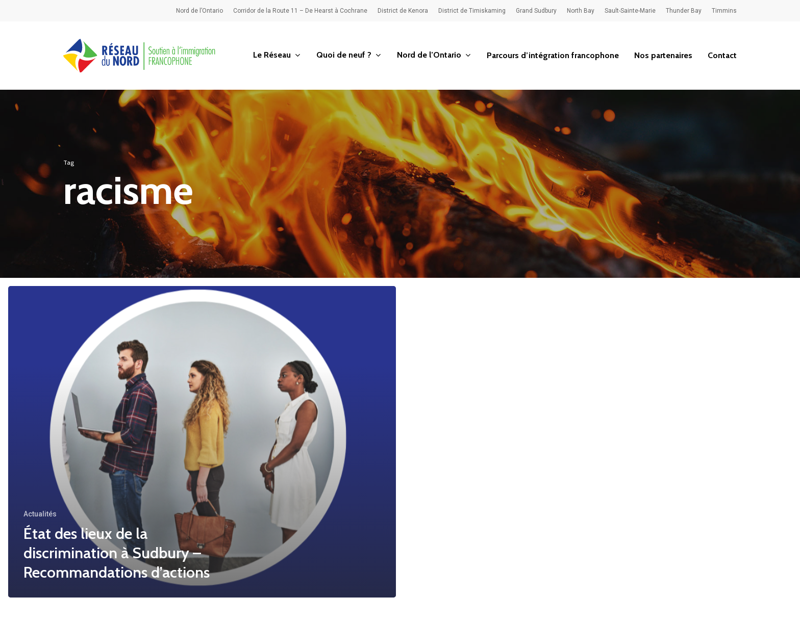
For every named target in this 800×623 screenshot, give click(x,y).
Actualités (40, 514)
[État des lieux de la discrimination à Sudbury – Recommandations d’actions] (202, 442)
